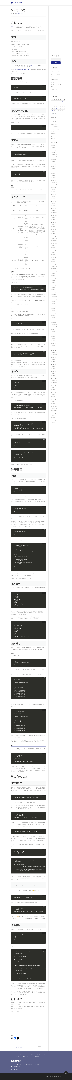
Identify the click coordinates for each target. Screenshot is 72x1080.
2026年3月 (53, 147)
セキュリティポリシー (16, 1056)
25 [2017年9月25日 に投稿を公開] (52, 110)
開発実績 (31, 1055)
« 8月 (52, 117)
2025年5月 (53, 171)
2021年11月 (54, 268)
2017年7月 (53, 389)
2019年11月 (54, 324)
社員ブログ (25, 1056)
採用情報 (36, 1056)
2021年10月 (54, 271)
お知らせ (30, 1056)
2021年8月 (53, 275)
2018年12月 (54, 350)
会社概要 (18, 1055)
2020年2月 (53, 317)
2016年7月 (53, 417)
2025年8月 (53, 164)
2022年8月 (53, 247)
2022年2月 (53, 261)
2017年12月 (54, 378)
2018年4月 (53, 369)
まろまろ (44, 1046)
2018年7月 (53, 361)
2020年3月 (53, 315)
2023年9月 (53, 217)
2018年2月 (53, 373)
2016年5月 (53, 422)
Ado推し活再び (54, 79)
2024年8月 (53, 192)
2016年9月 (53, 413)
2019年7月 (53, 334)
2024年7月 (53, 194)
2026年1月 (53, 152)
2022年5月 (53, 254)
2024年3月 (53, 203)
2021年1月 (53, 292)
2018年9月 (53, 357)
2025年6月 (53, 168)
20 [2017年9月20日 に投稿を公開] (56, 108)
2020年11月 (54, 296)
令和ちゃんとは (55, 71)
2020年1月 (53, 320)
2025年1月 (53, 180)
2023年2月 (53, 233)
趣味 (52, 136)
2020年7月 (53, 306)
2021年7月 (53, 278)
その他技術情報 (19, 1047)
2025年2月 (53, 178)
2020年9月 (53, 301)
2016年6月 (53, 420)
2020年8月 (53, 303)
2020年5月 (53, 310)
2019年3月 (53, 343)
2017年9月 (53, 385)
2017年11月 (54, 380)
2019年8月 (53, 331)
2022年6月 (53, 252)
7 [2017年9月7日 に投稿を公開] (58, 104)
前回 (12, 26)
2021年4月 (53, 285)
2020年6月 (53, 308)
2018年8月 (53, 359)
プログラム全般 (55, 129)
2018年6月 (53, 364)
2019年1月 (53, 348)
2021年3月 (53, 287)
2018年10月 (54, 355)
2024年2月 (53, 206)
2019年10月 (54, 327)
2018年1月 (53, 375)
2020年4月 (53, 313)
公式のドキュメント (33, 65)
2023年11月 (54, 212)
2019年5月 (53, 338)
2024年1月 (53, 208)
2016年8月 (53, 415)
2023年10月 (54, 215)
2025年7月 (53, 166)
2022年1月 (53, 264)
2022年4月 (53, 257)
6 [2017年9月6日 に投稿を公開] (56, 104)
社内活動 (53, 133)
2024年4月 (53, 201)
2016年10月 (54, 410)
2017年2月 (53, 401)
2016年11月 (54, 408)
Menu (60, 2)
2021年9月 (53, 273)
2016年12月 (54, 406)
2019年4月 (53, 341)
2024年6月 (53, 196)
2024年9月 (53, 189)
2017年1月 (53, 403)
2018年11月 (54, 352)
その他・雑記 (54, 124)
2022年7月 (53, 250)
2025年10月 (54, 159)
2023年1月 (53, 236)
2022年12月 (54, 238)
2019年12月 (54, 322)
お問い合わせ (38, 1055)
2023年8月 (53, 219)
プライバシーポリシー (47, 1055)
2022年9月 (53, 245)
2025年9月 (53, 161)
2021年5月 (53, 282)
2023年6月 (53, 224)
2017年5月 (53, 394)
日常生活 (53, 131)
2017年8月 (53, 387)
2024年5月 (53, 199)
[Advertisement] (23, 1023)
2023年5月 (53, 226)
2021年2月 (53, 289)
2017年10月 (54, 383)
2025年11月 (54, 157)
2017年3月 (53, 399)
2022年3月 (53, 259)
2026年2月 (53, 150)
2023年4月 (53, 229)
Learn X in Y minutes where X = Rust (22, 69)
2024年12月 (54, 182)
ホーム (13, 1055)
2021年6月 (53, 280)
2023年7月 (53, 222)
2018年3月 (53, 371)
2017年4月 (53, 396)
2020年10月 (54, 299)
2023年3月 (53, 231)
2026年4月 (53, 145)
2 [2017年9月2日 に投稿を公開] (62, 101)
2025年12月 (54, 154)
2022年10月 (54, 243)
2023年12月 (54, 210)
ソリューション (25, 1055)
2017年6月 (53, 392)
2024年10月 (54, 187)
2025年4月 (53, 173)
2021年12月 (54, 266)
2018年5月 (53, 366)
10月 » (55, 117)
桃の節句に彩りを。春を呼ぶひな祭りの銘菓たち (56, 84)
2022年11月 (54, 240)
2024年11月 (54, 185)
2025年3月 (53, 175)
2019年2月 (53, 345)
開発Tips (53, 138)
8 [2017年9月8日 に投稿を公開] (60, 104)
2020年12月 (54, 294)
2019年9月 (53, 329)
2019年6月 (53, 336)
